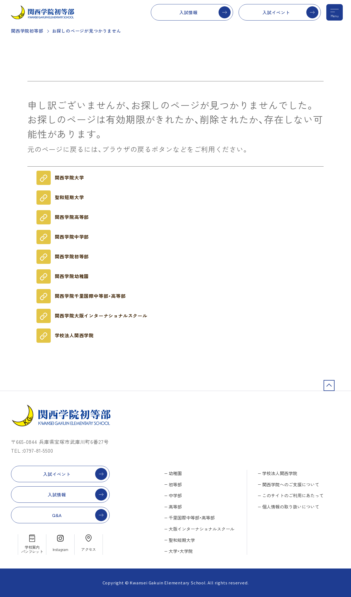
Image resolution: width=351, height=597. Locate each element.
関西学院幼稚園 (72, 276)
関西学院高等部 (72, 217)
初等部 (175, 484)
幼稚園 (175, 473)
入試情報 (188, 12)
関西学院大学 (69, 177)
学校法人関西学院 (74, 335)
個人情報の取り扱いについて (290, 506)
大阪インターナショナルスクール (201, 528)
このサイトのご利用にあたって (293, 495)
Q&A (57, 515)
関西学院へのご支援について (290, 484)
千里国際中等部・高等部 (192, 517)
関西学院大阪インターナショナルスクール (101, 315)
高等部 (175, 506)
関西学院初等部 (27, 30)
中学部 (175, 495)
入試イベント (276, 12)
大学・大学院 (181, 551)
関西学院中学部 (72, 236)
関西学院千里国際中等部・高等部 (90, 296)
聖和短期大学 (69, 197)
